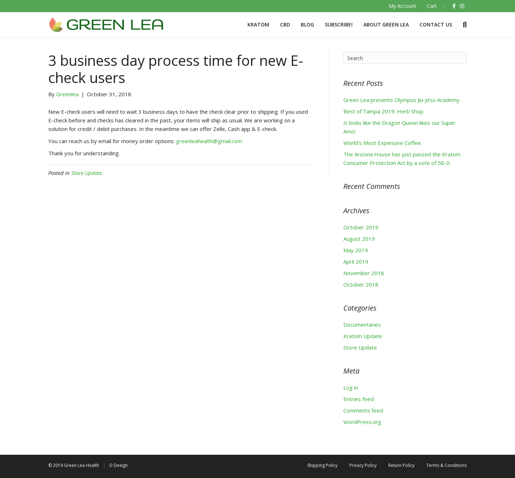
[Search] (462, 24)
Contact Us (436, 24)
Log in (350, 387)
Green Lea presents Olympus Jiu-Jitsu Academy (401, 99)
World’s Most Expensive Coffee (382, 142)
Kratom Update (362, 336)
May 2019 (355, 250)
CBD (285, 24)
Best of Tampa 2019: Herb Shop (383, 111)
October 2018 (360, 284)
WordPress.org (362, 421)
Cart (432, 6)
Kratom (258, 24)
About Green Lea (386, 24)
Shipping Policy (322, 465)
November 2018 (363, 273)
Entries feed (358, 399)
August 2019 (359, 238)
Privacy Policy (363, 465)
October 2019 (360, 227)
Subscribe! (339, 24)
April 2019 (355, 261)
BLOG (307, 24)
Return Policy (401, 465)
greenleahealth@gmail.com (209, 141)
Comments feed (363, 410)
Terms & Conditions (446, 465)
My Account (402, 6)
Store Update (86, 172)
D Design (118, 465)
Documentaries (362, 324)
